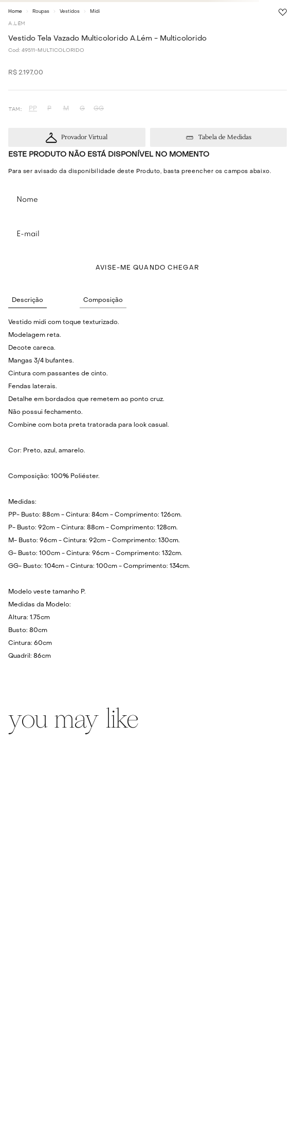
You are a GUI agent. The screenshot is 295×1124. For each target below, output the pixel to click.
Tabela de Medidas (224, 137)
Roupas (40, 11)
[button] (33, 109)
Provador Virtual (84, 137)
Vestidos (70, 11)
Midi (95, 11)
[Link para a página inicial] (15, 11)
